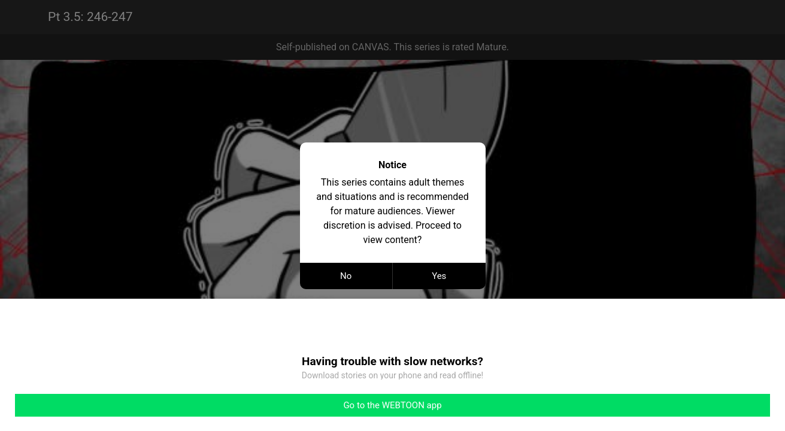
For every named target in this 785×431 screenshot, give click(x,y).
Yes (439, 276)
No (345, 276)
